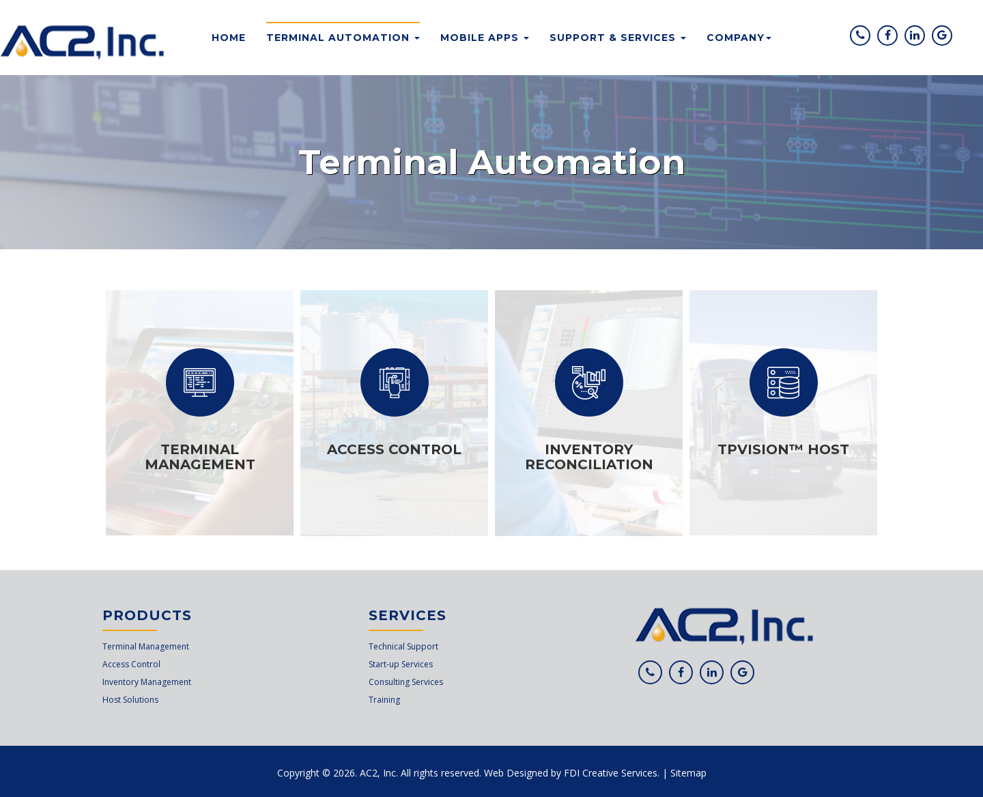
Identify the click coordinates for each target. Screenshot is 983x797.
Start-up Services (401, 664)
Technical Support (403, 646)
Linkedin (917, 43)
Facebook (890, 43)
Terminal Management (200, 457)
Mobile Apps (484, 37)
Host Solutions (130, 699)
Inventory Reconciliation (589, 457)
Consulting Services (406, 682)
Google (944, 43)
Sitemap (688, 772)
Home (229, 37)
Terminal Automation (343, 37)
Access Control (394, 449)
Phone (862, 43)
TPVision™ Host (783, 449)
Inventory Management (146, 682)
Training (384, 699)
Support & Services (618, 37)
